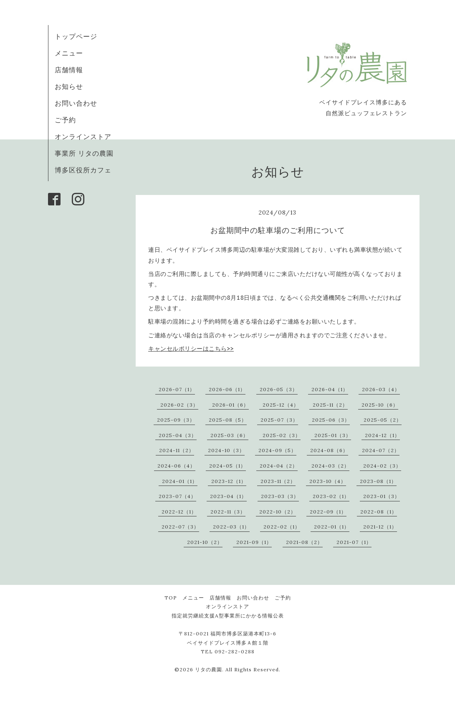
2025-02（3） (282, 435)
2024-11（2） (176, 450)
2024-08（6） (329, 450)
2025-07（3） (279, 420)
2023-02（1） (331, 496)
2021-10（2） (204, 542)
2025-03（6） (229, 435)
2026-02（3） (179, 405)
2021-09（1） (254, 542)
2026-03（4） (381, 389)
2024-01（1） (179, 481)
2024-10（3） (226, 450)
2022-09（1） (328, 511)
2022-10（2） (277, 511)
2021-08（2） (304, 542)
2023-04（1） (228, 496)
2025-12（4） (281, 405)
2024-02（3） (382, 466)
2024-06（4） (176, 466)
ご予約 (65, 120)
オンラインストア (83, 136)
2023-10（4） (327, 481)
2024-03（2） (330, 466)
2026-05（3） (279, 389)
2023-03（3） (280, 496)
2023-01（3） (381, 496)
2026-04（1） (329, 389)
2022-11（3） (227, 511)
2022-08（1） (378, 511)
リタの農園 (208, 669)
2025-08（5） (228, 420)
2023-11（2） (278, 481)
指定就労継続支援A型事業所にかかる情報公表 (228, 615)
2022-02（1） (281, 527)
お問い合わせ (76, 103)
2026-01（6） (230, 405)
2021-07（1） (354, 542)
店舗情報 (69, 70)
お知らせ (69, 86)
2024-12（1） (382, 435)
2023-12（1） (228, 481)
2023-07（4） (177, 496)
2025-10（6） (379, 405)
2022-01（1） (331, 527)
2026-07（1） (177, 389)
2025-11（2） (330, 405)
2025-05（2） (383, 420)
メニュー (69, 53)
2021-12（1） (380, 527)
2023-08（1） (378, 481)
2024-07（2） (380, 450)
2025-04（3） (178, 435)
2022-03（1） (231, 527)
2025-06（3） (331, 420)
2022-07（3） (180, 527)
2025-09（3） (176, 420)
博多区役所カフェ (83, 170)
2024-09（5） (277, 450)
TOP (170, 597)
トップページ (76, 36)
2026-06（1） (227, 389)
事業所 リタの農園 (84, 153)
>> (191, 348)
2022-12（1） (179, 511)
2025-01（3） (332, 435)
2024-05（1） (227, 466)
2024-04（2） (279, 466)
